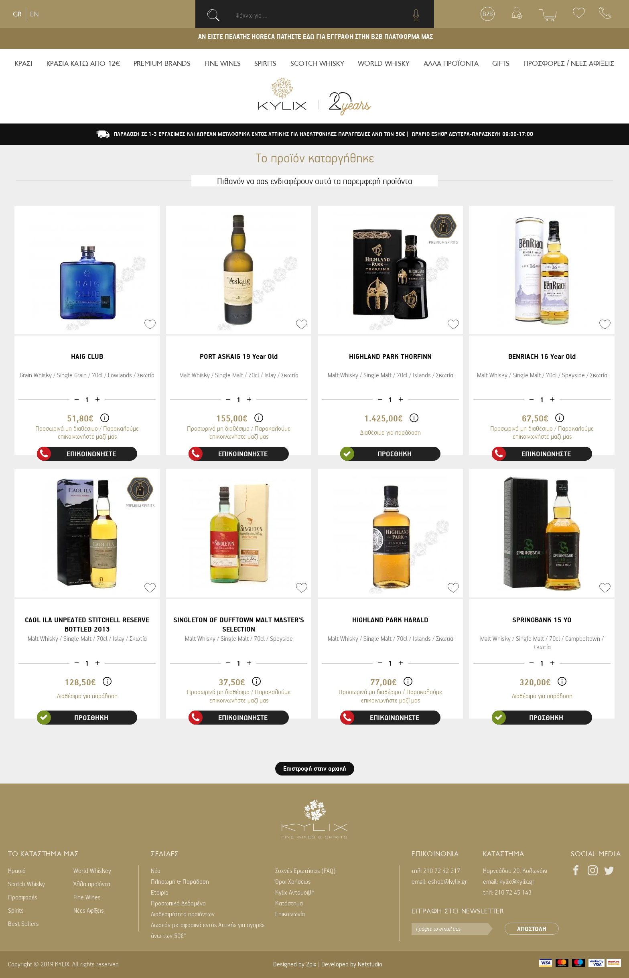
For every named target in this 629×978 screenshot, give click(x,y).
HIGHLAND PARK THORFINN (390, 356)
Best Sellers (23, 923)
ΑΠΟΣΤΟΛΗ (531, 929)
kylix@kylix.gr (516, 881)
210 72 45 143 (513, 892)
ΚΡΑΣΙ (23, 63)
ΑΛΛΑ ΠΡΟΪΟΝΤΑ (451, 63)
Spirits (16, 910)
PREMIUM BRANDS (162, 63)
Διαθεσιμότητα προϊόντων (183, 914)
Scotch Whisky (26, 884)
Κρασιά (17, 871)
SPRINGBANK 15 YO (542, 619)
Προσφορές (22, 897)
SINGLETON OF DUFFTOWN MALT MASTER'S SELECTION (238, 624)
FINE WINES (223, 63)
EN (34, 14)
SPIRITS (265, 63)
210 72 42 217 (441, 871)
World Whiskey (92, 871)
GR (17, 14)
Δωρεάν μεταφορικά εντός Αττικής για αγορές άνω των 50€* (207, 930)
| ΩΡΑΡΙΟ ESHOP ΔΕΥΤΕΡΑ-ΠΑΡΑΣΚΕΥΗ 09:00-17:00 (470, 134)
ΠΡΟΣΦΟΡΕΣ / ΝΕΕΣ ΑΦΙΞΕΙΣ (568, 63)
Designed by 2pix (295, 964)
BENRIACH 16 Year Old (542, 356)
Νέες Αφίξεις (88, 910)
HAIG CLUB (87, 356)
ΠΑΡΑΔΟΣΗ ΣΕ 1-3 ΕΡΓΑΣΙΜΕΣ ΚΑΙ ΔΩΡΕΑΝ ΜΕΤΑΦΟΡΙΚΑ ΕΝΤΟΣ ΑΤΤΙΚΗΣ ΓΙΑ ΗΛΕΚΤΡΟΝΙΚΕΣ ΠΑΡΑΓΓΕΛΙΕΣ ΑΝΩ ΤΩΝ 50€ (260, 134)
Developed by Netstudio (351, 964)
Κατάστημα (289, 903)
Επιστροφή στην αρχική (314, 768)
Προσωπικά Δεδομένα (178, 903)
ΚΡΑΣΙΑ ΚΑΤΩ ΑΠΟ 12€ (83, 63)
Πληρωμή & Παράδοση (180, 881)
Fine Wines (87, 897)
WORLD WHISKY (384, 63)
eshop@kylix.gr (447, 881)
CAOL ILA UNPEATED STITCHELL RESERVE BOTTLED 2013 (87, 624)
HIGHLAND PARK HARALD (390, 619)
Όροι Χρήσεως (292, 881)
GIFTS (500, 63)
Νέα (155, 871)
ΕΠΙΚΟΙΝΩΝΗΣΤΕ (76, 454)
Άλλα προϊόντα (91, 884)
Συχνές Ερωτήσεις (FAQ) (305, 871)
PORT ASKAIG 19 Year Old (239, 356)
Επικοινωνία (290, 914)
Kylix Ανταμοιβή (294, 892)
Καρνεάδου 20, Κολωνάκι (515, 871)
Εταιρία (159, 892)
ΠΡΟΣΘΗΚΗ (376, 454)
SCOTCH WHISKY (317, 63)
